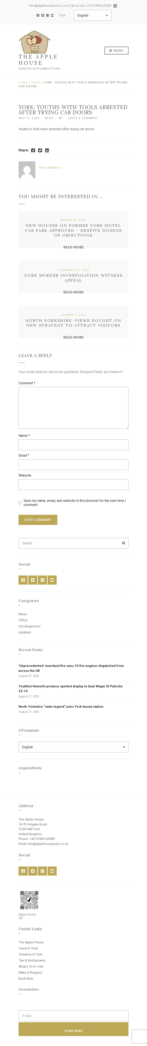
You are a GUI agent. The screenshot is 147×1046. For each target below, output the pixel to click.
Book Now (26, 979)
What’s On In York (31, 966)
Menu (116, 51)
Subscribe (73, 1031)
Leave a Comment (83, 118)
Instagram (47, 15)
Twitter (42, 15)
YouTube (52, 15)
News (35, 82)
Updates (25, 632)
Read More (73, 247)
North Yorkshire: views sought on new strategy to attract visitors (73, 323)
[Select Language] (92, 15)
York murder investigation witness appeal (73, 278)
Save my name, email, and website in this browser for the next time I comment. (74, 503)
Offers (23, 620)
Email (24, 455)
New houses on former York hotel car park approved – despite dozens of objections (73, 230)
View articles (49, 167)
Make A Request (30, 972)
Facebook (37, 15)
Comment (27, 383)
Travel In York (28, 948)
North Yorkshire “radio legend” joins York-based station (61, 707)
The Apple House (38, 59)
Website (25, 475)
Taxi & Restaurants (32, 960)
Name (24, 436)
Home (23, 82)
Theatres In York (30, 954)
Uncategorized (29, 626)
